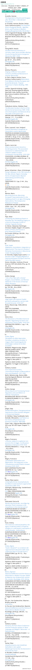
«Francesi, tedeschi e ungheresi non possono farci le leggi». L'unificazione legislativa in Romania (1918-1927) (17, 443)
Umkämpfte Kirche (18, 484)
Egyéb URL (11, 62)
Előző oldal (4, 6)
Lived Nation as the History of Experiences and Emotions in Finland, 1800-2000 (17, 420)
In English (11, 11)
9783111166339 (14, 381)
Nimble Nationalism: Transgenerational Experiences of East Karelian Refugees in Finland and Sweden (17, 412)
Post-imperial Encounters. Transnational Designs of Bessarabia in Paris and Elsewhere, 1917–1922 (17, 371)
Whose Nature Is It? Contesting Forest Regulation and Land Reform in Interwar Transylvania (17, 393)
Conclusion (8, 604)
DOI (6, 62)
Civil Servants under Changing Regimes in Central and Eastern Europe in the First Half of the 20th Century (17, 257)
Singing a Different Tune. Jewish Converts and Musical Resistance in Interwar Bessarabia (16, 73)
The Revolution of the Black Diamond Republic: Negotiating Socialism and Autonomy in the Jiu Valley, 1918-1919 (17, 320)
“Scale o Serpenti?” (17, 550)
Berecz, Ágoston (10, 572)
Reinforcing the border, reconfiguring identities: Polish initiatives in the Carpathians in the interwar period (17, 505)
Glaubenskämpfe (10, 654)
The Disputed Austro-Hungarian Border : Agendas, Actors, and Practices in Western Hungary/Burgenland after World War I (17, 28)
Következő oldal (16, 9)
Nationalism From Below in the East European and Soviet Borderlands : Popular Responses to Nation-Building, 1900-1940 (17, 83)
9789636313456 (14, 351)
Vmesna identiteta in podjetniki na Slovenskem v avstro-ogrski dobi (16, 130)
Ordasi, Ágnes (9, 336)
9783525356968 (17, 491)
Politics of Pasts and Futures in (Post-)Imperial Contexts (15, 230)
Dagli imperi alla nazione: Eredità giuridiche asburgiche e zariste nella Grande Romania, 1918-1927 (16, 301)
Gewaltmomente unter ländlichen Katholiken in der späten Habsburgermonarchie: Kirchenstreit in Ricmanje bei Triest (17, 648)
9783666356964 (10, 493)
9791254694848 (14, 309)
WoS (9, 119)
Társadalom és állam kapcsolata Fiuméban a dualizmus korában (16, 342)
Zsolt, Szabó (9, 245)
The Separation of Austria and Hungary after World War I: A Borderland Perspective (17, 20)
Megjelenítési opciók (22, 11)
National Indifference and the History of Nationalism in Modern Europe (18, 609)
